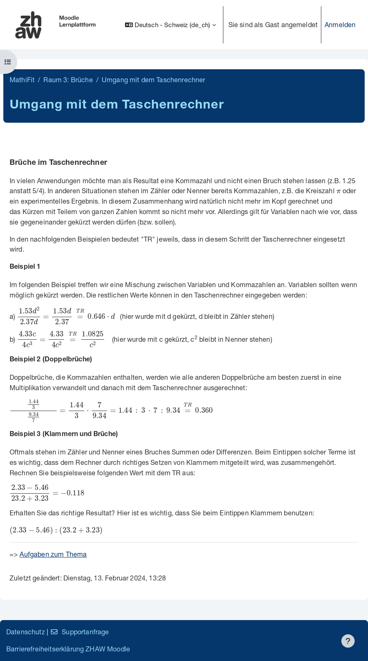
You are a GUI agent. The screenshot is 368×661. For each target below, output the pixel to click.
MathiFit (22, 79)
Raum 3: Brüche (68, 79)
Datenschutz (25, 632)
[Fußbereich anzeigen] (348, 641)
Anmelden (340, 24)
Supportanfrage (79, 632)
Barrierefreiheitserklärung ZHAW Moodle (68, 649)
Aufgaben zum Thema (53, 554)
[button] (170, 25)
